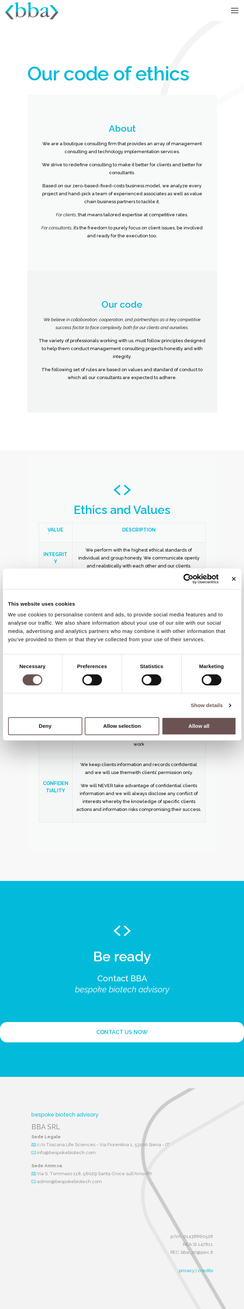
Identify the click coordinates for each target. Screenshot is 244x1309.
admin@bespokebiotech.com (69, 1181)
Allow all (198, 726)
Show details (207, 705)
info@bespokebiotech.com (66, 1152)
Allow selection (122, 726)
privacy (187, 1270)
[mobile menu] (235, 10)
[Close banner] (233, 578)
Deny (45, 726)
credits (205, 1270)
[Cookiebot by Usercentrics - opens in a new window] (188, 579)
